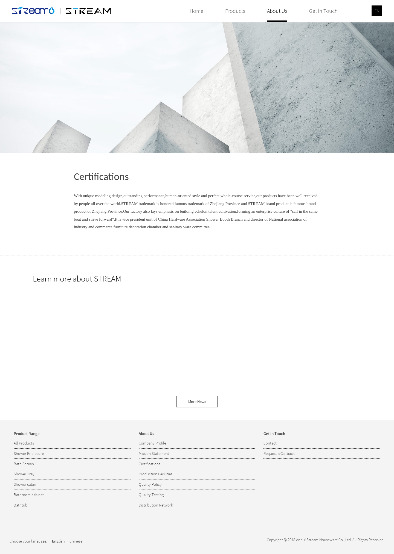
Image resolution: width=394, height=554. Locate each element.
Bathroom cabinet (29, 494)
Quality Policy (150, 484)
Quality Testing (151, 494)
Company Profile (152, 443)
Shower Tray (24, 473)
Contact (270, 443)
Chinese (75, 541)
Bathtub (20, 505)
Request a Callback (279, 453)
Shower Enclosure (29, 453)
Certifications (149, 463)
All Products (24, 443)
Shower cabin (25, 484)
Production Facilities (155, 473)
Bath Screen (24, 463)
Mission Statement (154, 453)
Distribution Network (156, 505)
